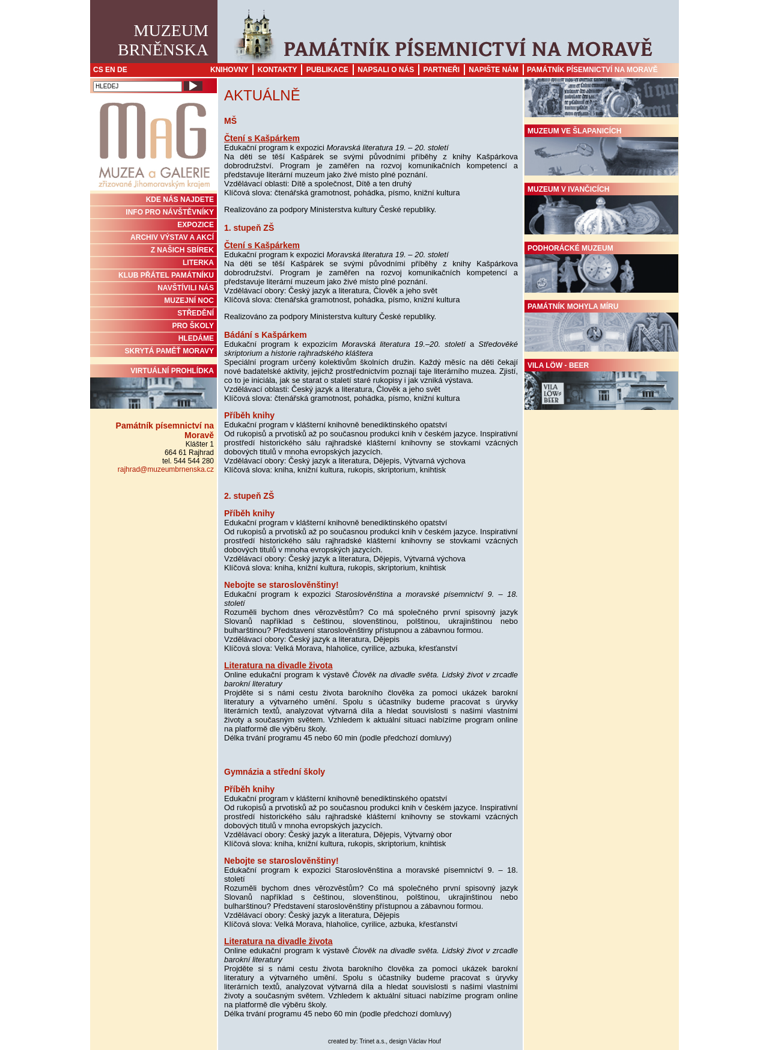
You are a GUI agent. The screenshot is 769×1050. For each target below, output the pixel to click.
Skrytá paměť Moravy (169, 351)
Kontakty (277, 70)
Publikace (327, 70)
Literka (198, 262)
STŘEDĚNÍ (195, 313)
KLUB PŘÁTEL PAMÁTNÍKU (166, 275)
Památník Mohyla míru (601, 327)
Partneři (442, 70)
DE (122, 70)
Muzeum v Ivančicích (601, 209)
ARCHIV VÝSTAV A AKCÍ (172, 237)
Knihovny (229, 70)
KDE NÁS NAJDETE (180, 199)
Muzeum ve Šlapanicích (601, 151)
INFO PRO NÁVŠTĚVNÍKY (170, 212)
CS (98, 70)
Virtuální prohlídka (153, 388)
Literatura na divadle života (278, 665)
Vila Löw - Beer (601, 386)
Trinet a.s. (372, 1041)
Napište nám (493, 70)
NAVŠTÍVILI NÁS (185, 288)
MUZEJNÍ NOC (189, 300)
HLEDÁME (196, 338)
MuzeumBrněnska (163, 40)
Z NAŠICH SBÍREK (182, 250)
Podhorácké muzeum (601, 268)
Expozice (195, 225)
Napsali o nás (385, 70)
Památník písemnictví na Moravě (592, 70)
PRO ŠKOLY (193, 326)
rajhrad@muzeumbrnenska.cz (166, 469)
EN (110, 70)
